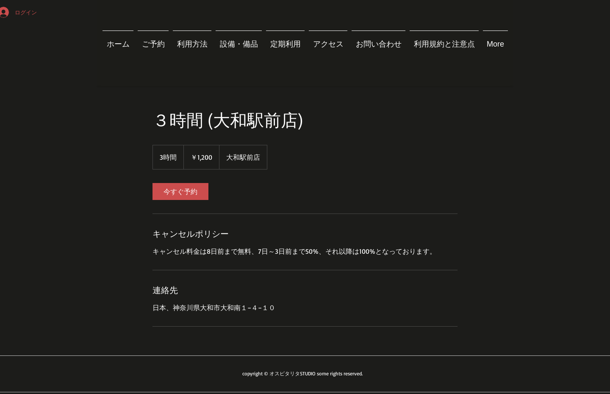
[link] (180, 191)
